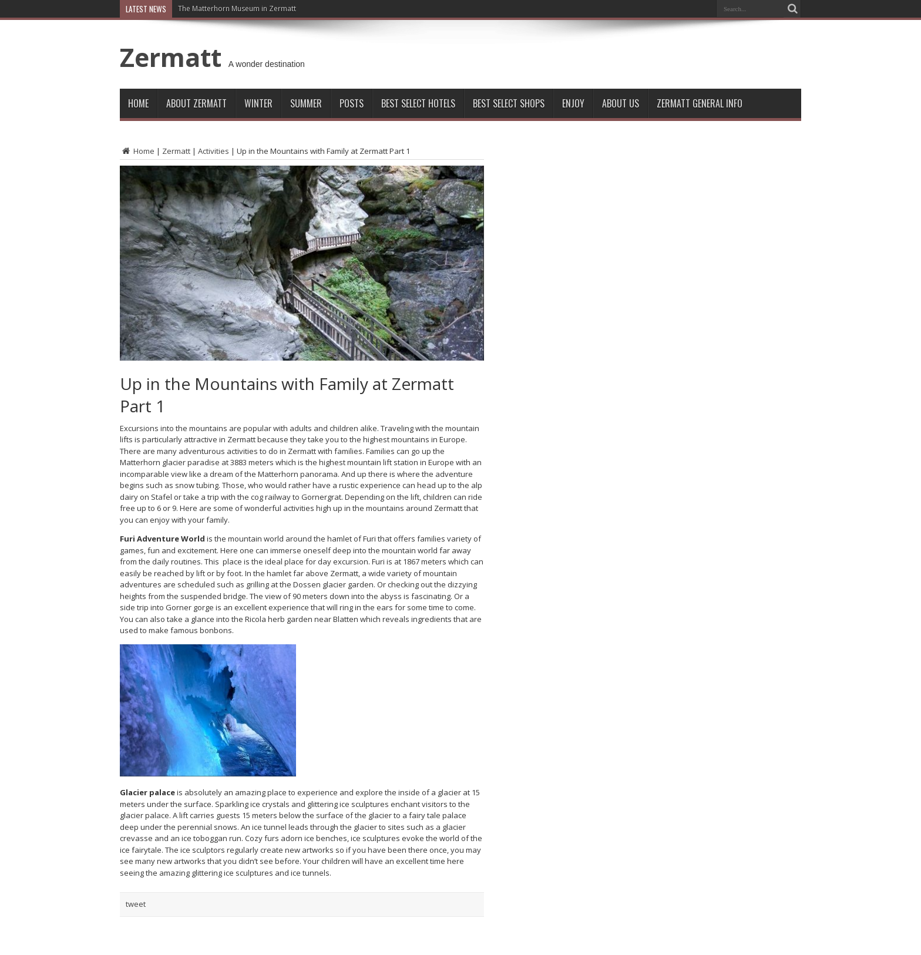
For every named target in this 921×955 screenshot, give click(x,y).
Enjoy (573, 103)
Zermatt (170, 57)
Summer (306, 103)
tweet (136, 904)
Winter (258, 103)
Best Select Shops (508, 103)
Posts (352, 103)
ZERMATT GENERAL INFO (699, 103)
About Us (620, 103)
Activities (213, 151)
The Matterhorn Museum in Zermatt (237, 9)
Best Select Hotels (418, 103)
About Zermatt (196, 103)
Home (138, 103)
